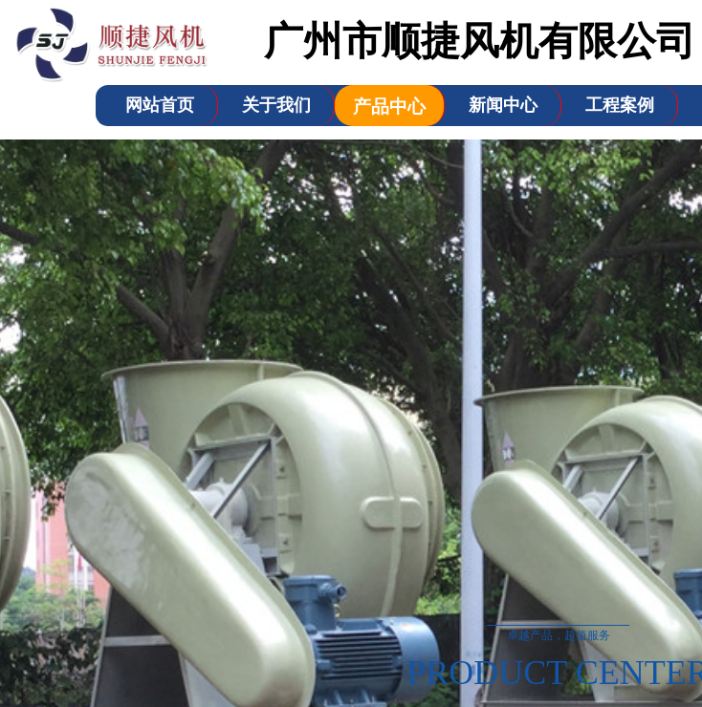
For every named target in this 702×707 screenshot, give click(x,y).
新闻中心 (503, 105)
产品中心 (389, 106)
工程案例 (619, 105)
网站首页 (159, 105)
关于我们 (276, 105)
